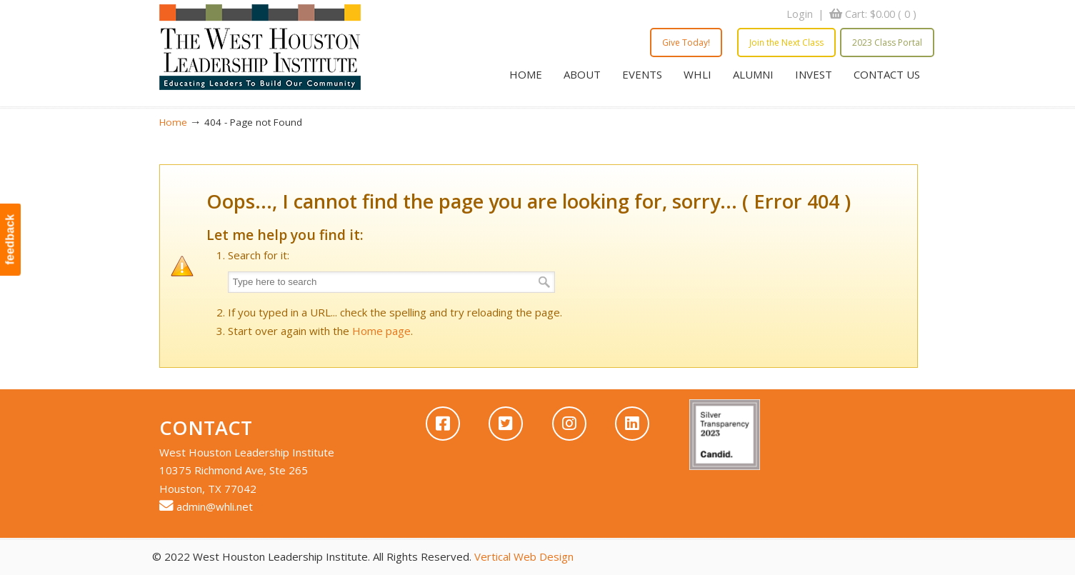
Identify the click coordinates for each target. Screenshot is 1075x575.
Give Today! (686, 42)
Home (173, 122)
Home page (381, 331)
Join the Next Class (786, 42)
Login (799, 14)
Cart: (880, 14)
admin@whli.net (214, 506)
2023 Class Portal (887, 42)
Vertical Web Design (524, 556)
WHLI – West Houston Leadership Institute (260, 47)
